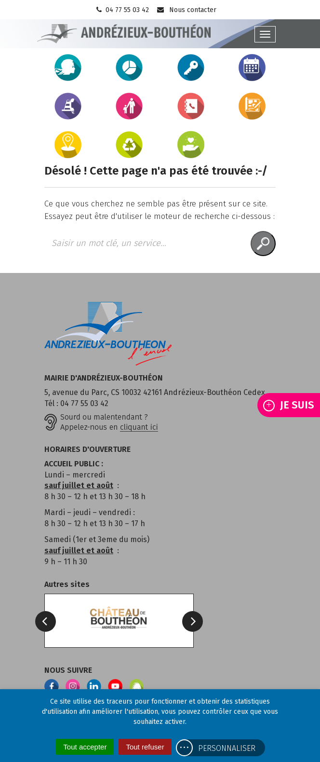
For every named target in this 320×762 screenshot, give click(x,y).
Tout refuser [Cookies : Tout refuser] (145, 747)
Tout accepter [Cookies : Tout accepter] (85, 747)
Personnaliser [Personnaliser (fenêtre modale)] (226, 748)
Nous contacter (186, 10)
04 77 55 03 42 (121, 10)
